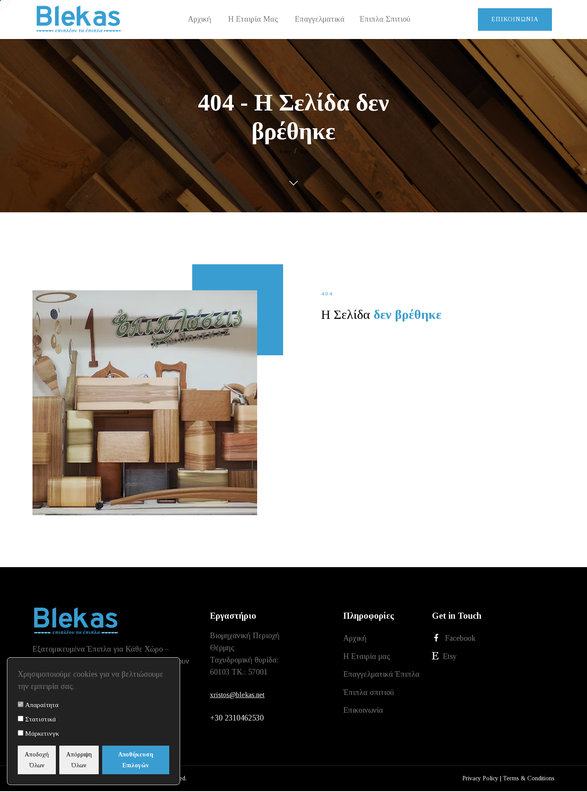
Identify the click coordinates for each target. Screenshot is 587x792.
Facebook (454, 638)
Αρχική (355, 639)
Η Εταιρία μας (366, 658)
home (285, 152)
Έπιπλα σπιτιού (368, 697)
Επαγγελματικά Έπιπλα (381, 678)
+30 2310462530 (237, 718)
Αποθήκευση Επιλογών (148, 760)
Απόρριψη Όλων (95, 760)
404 (304, 152)
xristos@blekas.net (237, 695)
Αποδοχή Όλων (42, 760)
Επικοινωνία (515, 19)
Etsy (444, 658)
